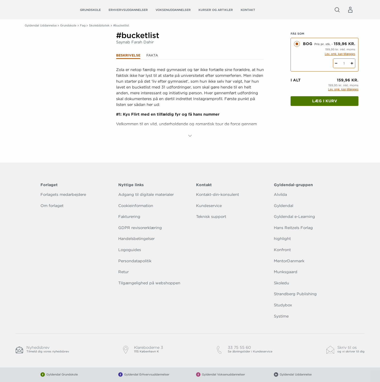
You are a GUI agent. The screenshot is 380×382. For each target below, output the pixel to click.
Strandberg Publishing (295, 294)
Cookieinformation (135, 205)
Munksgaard (285, 272)
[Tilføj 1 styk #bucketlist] (352, 63)
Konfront (282, 249)
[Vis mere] (190, 136)
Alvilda (280, 194)
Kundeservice (209, 205)
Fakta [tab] (152, 55)
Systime (281, 316)
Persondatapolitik (134, 261)
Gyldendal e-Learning (294, 216)
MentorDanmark (289, 261)
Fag (83, 25)
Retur (123, 272)
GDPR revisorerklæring (140, 227)
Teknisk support (211, 216)
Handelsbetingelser (136, 238)
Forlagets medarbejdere (63, 194)
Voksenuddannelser (173, 10)
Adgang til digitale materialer (146, 194)
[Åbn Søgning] (337, 9)
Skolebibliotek (99, 25)
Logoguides (129, 249)
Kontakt (248, 10)
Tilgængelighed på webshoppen (149, 283)
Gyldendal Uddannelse (41, 25)
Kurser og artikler (215, 10)
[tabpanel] (190, 103)
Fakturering (129, 216)
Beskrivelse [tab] (128, 55)
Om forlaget (51, 205)
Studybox (283, 305)
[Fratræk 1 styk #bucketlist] (336, 63)
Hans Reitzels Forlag (293, 227)
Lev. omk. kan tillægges (340, 54)
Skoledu (281, 283)
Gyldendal (283, 205)
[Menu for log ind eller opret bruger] (350, 9)
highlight (282, 238)
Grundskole (90, 10)
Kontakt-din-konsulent (217, 194)
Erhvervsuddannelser (128, 10)
